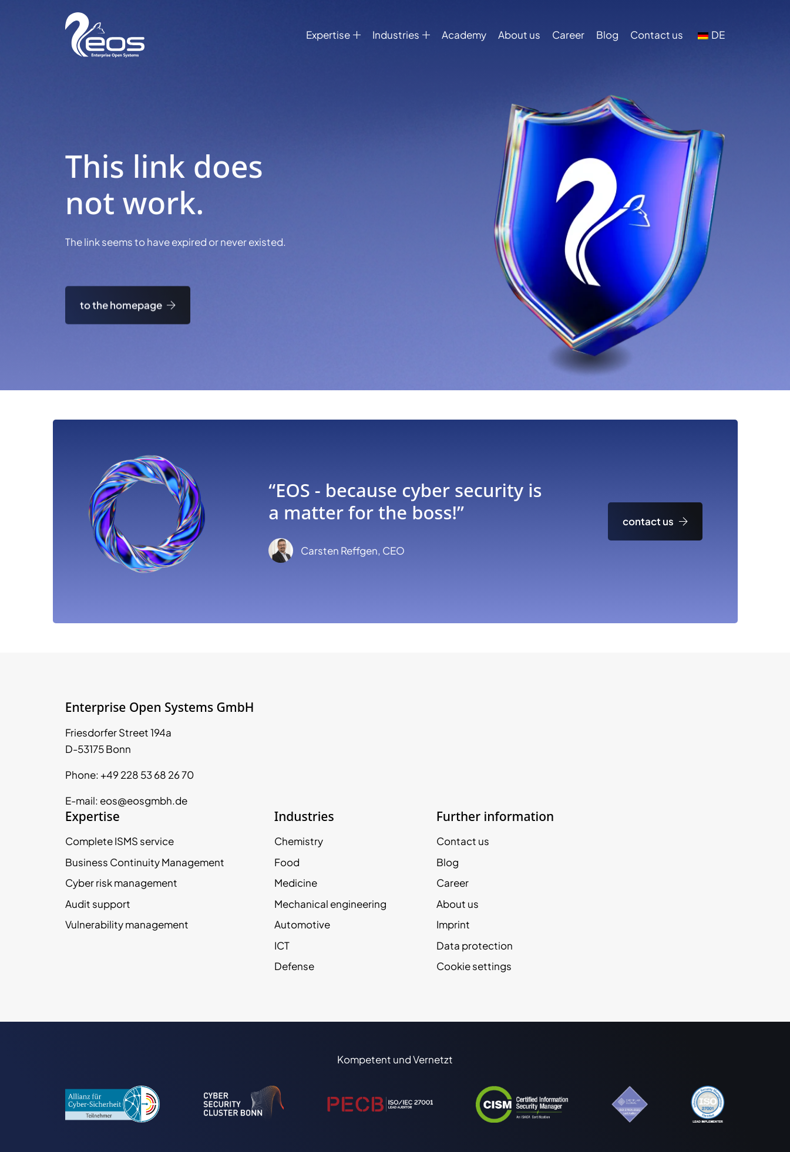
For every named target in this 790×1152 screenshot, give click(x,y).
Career (568, 34)
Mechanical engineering (330, 903)
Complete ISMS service (119, 841)
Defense (294, 966)
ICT (282, 945)
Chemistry (298, 841)
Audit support (97, 903)
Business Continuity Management (144, 862)
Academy (464, 34)
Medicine (295, 882)
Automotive (302, 924)
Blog (607, 34)
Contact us (656, 34)
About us (519, 34)
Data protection (474, 945)
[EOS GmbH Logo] (104, 35)
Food (287, 862)
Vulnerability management (127, 924)
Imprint (453, 924)
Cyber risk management (121, 882)
